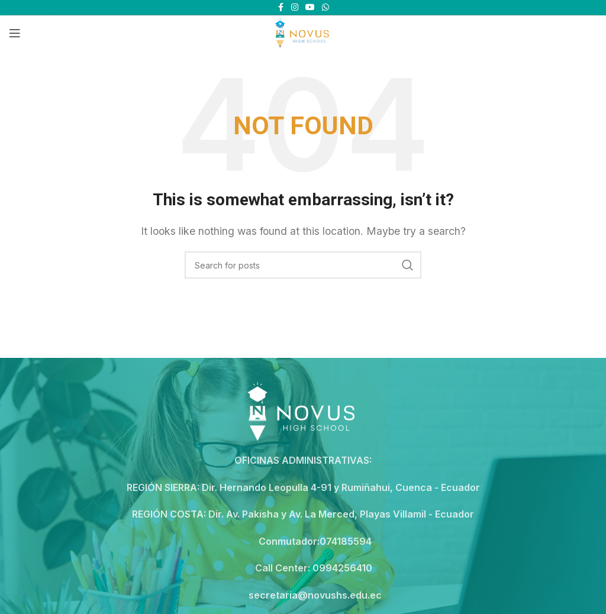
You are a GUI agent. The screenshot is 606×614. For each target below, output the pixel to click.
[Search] (303, 265)
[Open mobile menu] (15, 33)
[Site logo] (302, 32)
